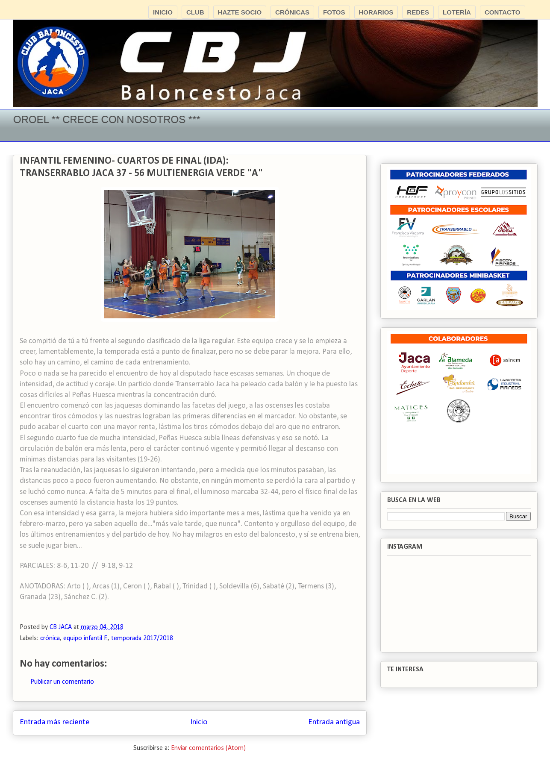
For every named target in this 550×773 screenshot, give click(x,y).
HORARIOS (376, 12)
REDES (418, 12)
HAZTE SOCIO (240, 12)
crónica (50, 638)
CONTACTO (503, 12)
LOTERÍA (457, 12)
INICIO (163, 12)
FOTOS (334, 12)
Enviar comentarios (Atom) (208, 748)
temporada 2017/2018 (142, 638)
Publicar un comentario (62, 682)
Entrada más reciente (55, 722)
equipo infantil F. (85, 638)
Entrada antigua (334, 722)
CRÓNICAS (292, 12)
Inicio (198, 722)
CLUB (195, 12)
